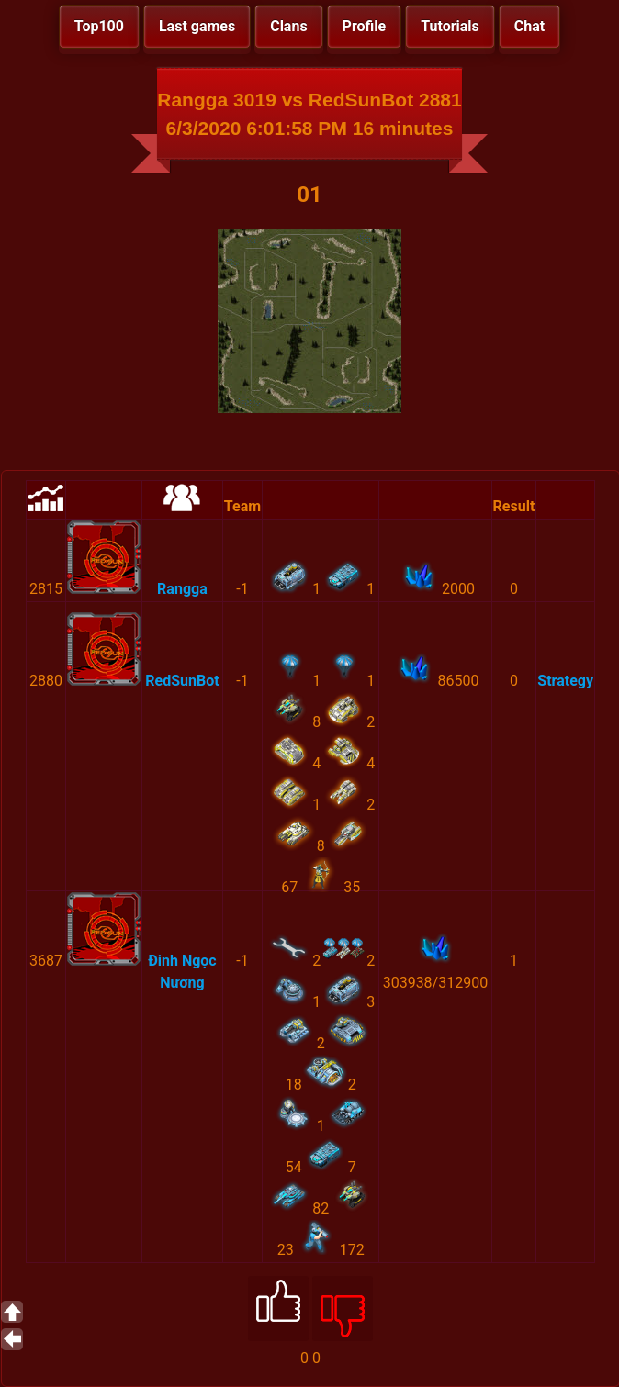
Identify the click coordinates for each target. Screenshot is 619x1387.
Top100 (99, 26)
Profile (365, 26)
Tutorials (450, 26)
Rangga (182, 589)
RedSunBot (182, 680)
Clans (288, 26)
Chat (529, 26)
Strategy (565, 680)
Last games (197, 26)
